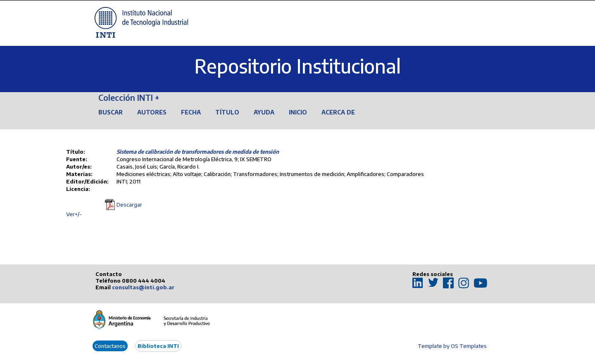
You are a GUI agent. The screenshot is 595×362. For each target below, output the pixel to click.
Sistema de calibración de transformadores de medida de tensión (198, 151)
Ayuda (264, 112)
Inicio (298, 112)
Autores (152, 112)
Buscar (110, 112)
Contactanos (110, 346)
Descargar (129, 204)
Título (227, 112)
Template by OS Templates (452, 346)
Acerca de (338, 112)
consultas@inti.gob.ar (143, 287)
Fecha (191, 112)
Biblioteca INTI (158, 346)
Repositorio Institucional (297, 66)
